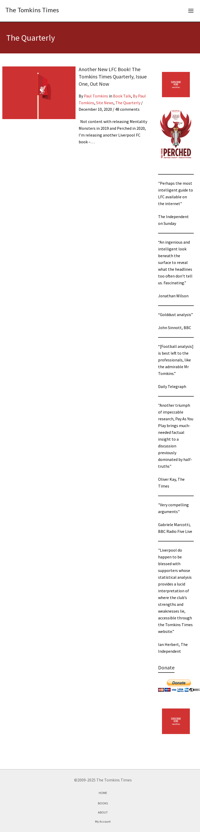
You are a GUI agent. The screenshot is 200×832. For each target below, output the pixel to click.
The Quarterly (127, 102)
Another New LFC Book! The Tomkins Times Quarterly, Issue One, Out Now (113, 76)
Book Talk (122, 95)
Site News (105, 102)
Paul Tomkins (96, 95)
